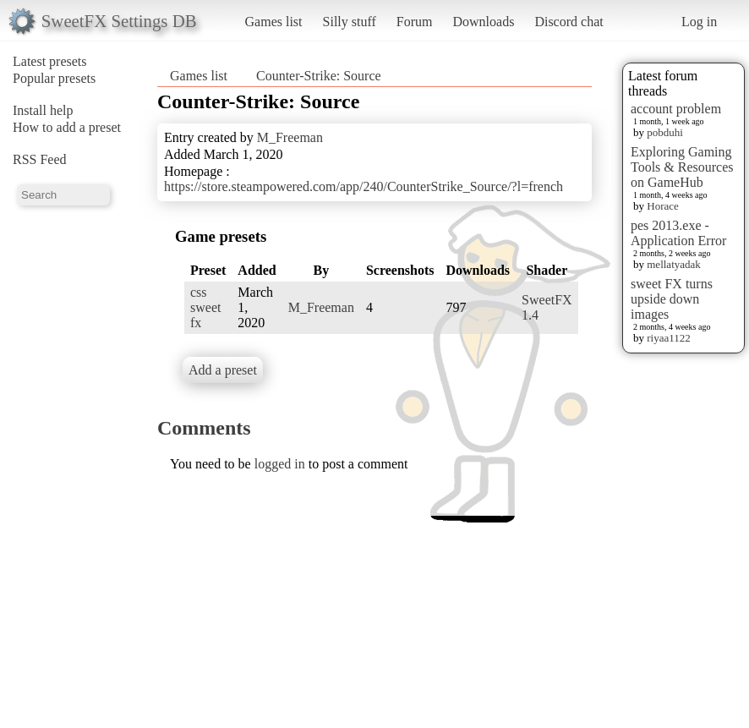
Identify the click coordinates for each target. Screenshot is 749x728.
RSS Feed (40, 159)
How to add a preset (67, 127)
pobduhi (665, 132)
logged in (279, 464)
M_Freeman (290, 137)
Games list (274, 21)
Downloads (483, 21)
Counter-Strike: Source (318, 75)
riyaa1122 (669, 337)
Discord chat (568, 21)
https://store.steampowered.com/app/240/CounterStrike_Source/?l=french (363, 186)
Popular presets (54, 78)
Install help (43, 110)
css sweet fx (205, 307)
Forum (414, 21)
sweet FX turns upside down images (672, 298)
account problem (676, 108)
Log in (699, 21)
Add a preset (223, 370)
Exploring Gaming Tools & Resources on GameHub (682, 167)
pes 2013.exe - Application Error (678, 233)
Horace (663, 206)
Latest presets (50, 61)
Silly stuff (349, 21)
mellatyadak (674, 264)
